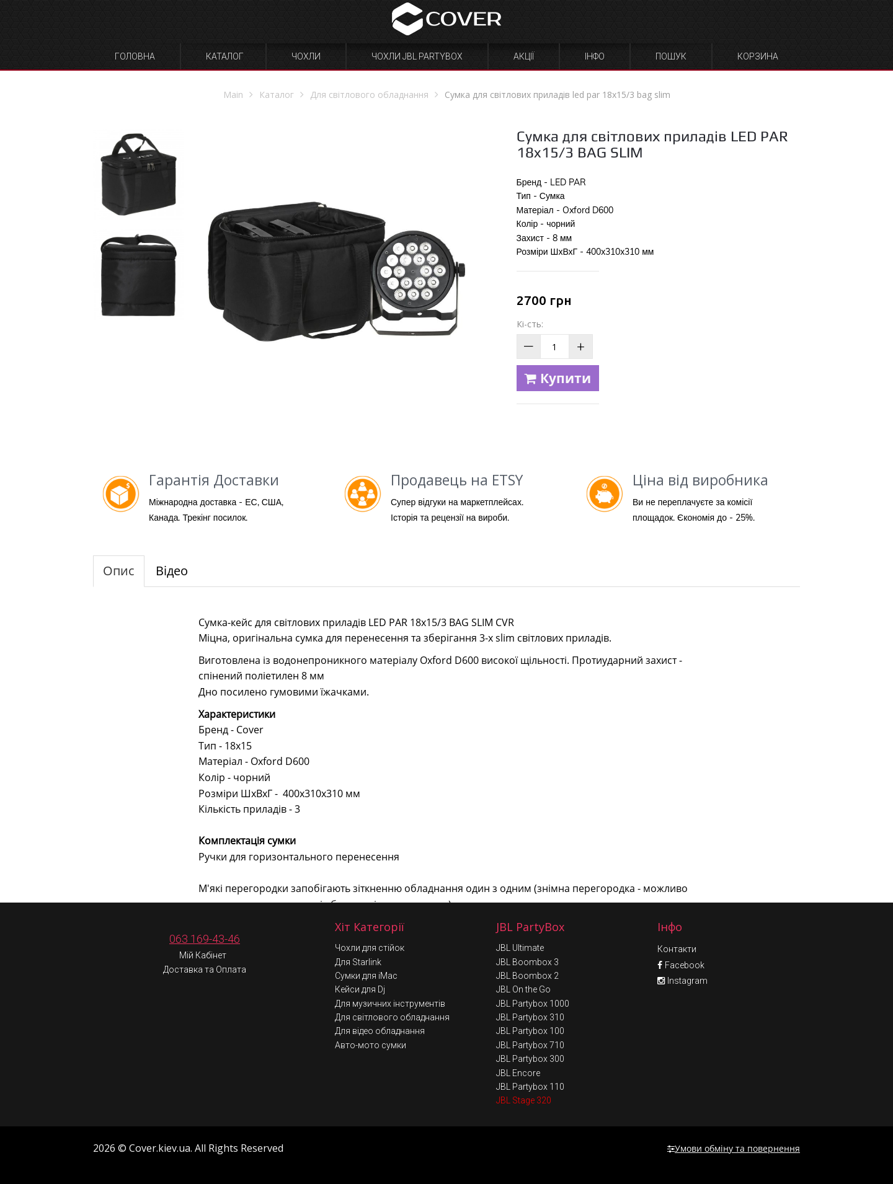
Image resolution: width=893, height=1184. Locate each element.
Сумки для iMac (366, 976)
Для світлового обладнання (392, 1017)
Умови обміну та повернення (733, 1148)
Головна (135, 56)
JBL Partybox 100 (530, 1031)
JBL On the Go (523, 989)
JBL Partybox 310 (530, 1017)
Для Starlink (358, 962)
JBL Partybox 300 (530, 1059)
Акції (523, 56)
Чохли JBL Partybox (417, 56)
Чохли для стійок (369, 948)
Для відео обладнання (380, 1031)
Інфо (595, 56)
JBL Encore (518, 1073)
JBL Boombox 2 (527, 976)
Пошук (670, 56)
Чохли (306, 56)
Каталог (225, 56)
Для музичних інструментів (390, 1004)
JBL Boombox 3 (527, 962)
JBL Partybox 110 (530, 1087)
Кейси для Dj (360, 989)
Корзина (757, 56)
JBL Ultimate (520, 948)
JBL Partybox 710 (530, 1045)
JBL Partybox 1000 (532, 1004)
